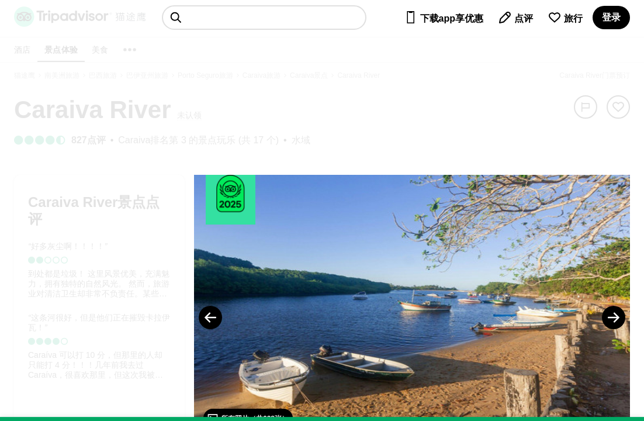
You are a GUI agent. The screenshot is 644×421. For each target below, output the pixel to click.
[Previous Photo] (210, 317)
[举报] (585, 107)
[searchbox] (264, 17)
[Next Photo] (613, 317)
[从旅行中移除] (618, 107)
